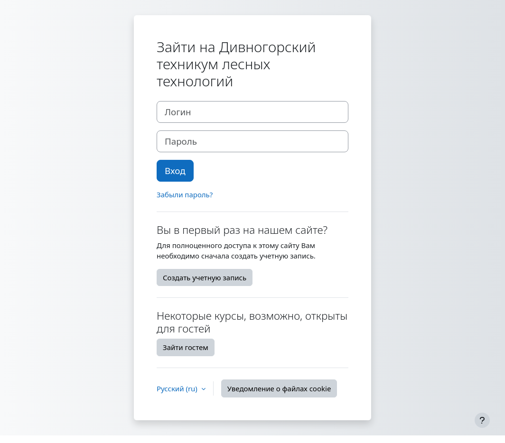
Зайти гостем (185, 347)
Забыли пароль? (185, 194)
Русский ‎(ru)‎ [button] (178, 388)
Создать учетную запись (204, 277)
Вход (175, 170)
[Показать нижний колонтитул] (482, 420)
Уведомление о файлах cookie (279, 388)
